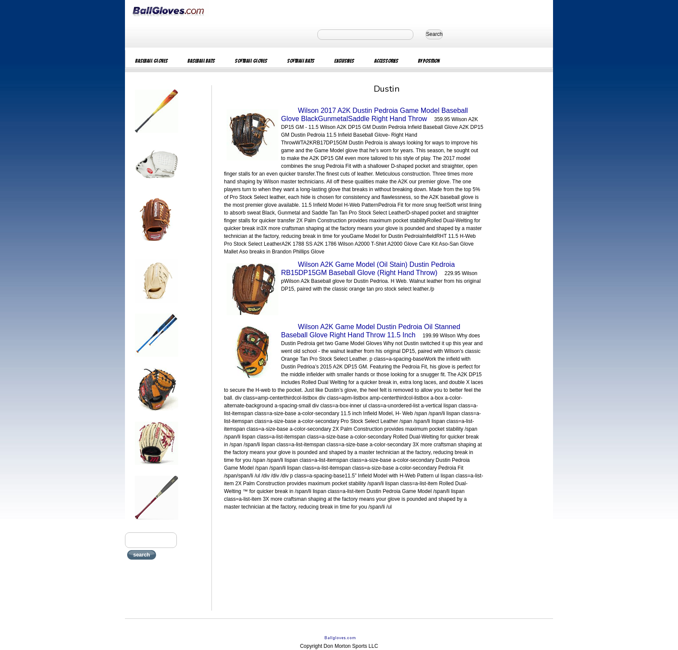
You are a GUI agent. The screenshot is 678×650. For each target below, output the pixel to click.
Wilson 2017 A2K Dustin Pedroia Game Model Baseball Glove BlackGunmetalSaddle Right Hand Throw (374, 114)
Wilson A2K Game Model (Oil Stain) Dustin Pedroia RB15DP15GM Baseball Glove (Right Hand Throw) (368, 268)
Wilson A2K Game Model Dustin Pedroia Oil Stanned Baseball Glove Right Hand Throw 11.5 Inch (370, 331)
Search (434, 34)
